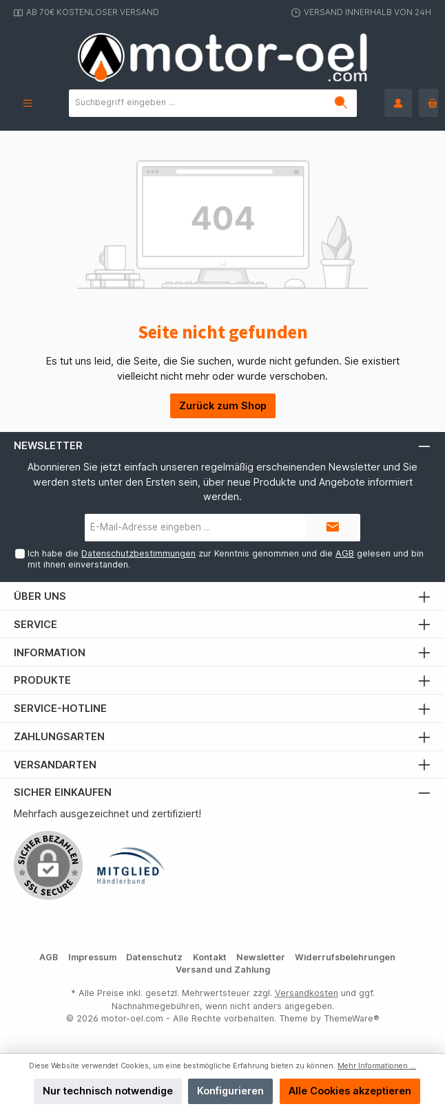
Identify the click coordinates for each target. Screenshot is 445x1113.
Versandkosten (306, 993)
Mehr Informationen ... (377, 1065)
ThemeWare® (352, 1018)
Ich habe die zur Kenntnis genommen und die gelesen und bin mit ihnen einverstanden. (226, 558)
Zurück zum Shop (223, 405)
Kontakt (210, 957)
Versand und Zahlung (223, 969)
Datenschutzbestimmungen (138, 553)
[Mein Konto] (398, 103)
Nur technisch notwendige (108, 1090)
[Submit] (332, 527)
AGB (344, 553)
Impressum (92, 957)
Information (49, 652)
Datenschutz (154, 957)
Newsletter (260, 957)
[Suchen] (341, 103)
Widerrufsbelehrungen (345, 957)
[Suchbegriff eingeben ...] (198, 103)
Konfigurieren (230, 1090)
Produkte (42, 680)
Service (35, 624)
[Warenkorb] (428, 103)
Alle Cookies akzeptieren (350, 1090)
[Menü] (27, 103)
